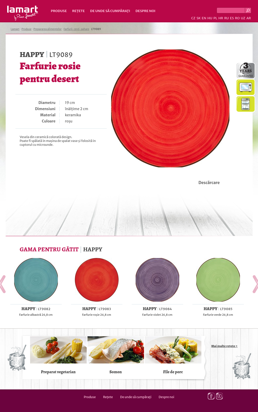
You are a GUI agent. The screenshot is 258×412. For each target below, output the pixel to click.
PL (215, 18)
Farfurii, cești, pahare (76, 29)
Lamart (23, 13)
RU (226, 18)
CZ (193, 18)
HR (220, 18)
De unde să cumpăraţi (110, 11)
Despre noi (145, 11)
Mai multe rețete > (224, 346)
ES (232, 18)
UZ (243, 18)
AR (248, 18)
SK (199, 18)
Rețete (78, 11)
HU (209, 18)
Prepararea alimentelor (47, 29)
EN (204, 18)
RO (237, 18)
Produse (59, 11)
